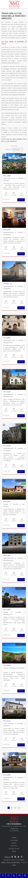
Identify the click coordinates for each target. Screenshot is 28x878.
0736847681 (15, 830)
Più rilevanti (17, 149)
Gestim (14, 865)
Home (14, 837)
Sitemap (3, 862)
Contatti (14, 846)
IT (22, 3)
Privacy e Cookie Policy (13, 862)
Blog (14, 851)
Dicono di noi (14, 848)
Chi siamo (14, 840)
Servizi (14, 843)
